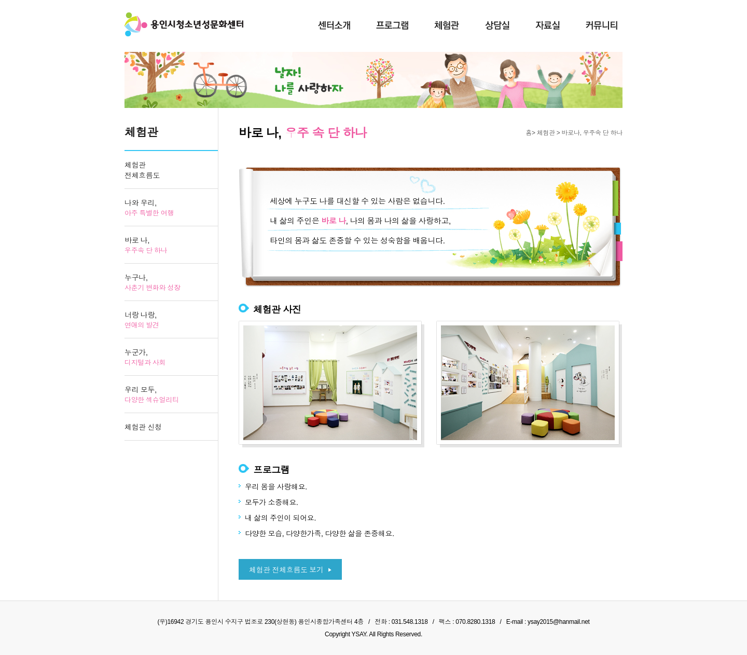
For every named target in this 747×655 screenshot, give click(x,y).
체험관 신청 (143, 427)
